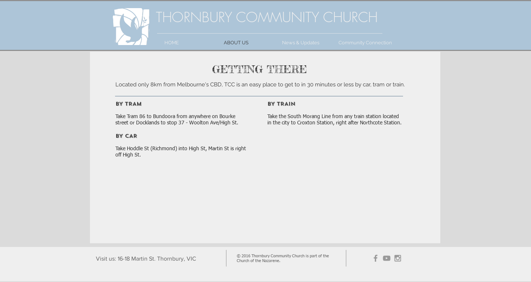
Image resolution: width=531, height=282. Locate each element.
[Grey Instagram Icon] (397, 258)
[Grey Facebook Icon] (375, 258)
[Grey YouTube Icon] (386, 258)
